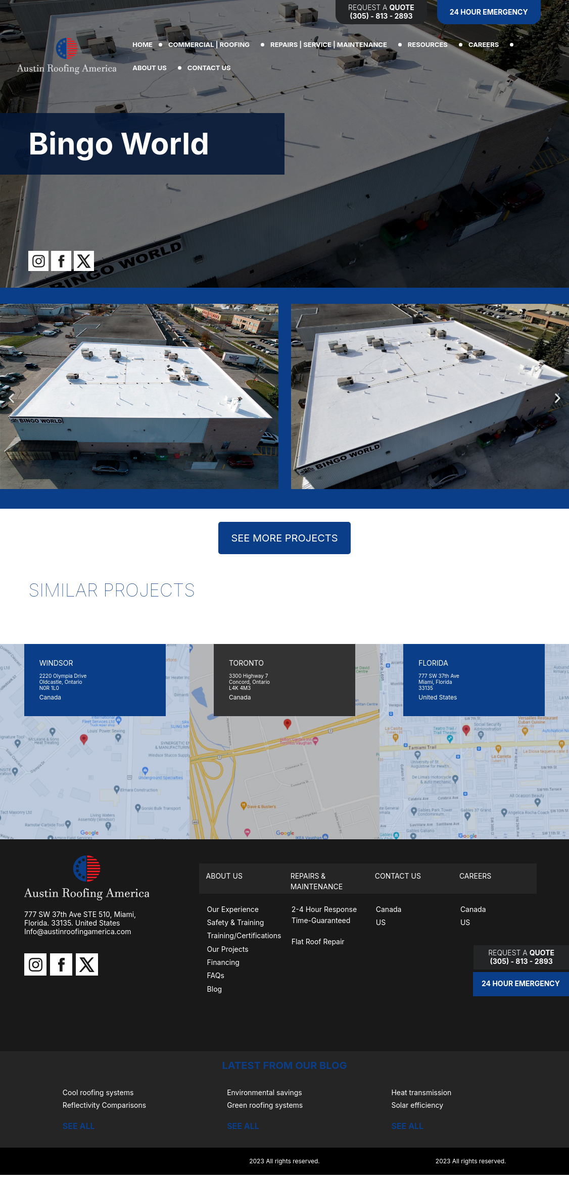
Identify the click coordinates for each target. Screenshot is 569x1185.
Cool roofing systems (98, 1092)
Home (142, 44)
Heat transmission (421, 1092)
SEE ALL (79, 1126)
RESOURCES (430, 44)
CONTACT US (211, 68)
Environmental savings (264, 1092)
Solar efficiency (417, 1105)
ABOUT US (152, 68)
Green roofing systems (265, 1105)
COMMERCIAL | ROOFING (211, 44)
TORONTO (246, 663)
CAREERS (486, 44)
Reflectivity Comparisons (104, 1105)
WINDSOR (56, 663)
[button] (11, 398)
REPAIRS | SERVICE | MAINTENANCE (331, 44)
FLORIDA (433, 663)
